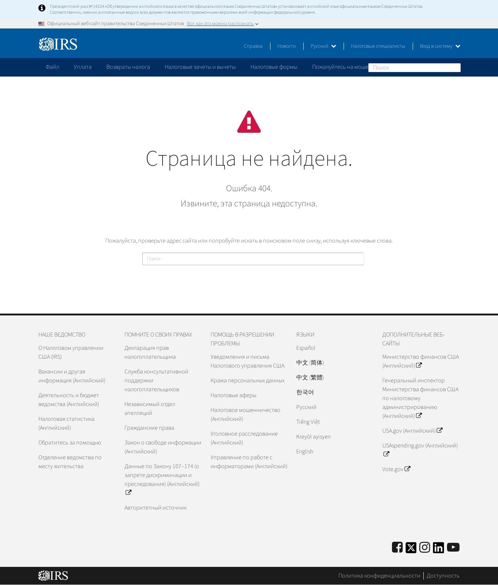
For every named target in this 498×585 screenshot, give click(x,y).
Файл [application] (52, 67)
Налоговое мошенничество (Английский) (245, 414)
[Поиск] (414, 67)
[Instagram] (424, 548)
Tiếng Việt (308, 422)
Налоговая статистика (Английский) (66, 423)
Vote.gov (396, 469)
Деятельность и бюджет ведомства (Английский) (68, 399)
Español (305, 348)
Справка (253, 46)
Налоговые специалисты (378, 46)
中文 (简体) (310, 363)
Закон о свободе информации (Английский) (162, 447)
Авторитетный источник (155, 508)
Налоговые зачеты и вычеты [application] (200, 67)
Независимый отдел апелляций (149, 408)
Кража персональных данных (247, 380)
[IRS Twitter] (411, 550)
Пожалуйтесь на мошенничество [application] (354, 67)
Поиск (454, 67)
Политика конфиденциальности (379, 575)
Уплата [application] (83, 67)
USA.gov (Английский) (412, 431)
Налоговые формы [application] (273, 67)
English (304, 451)
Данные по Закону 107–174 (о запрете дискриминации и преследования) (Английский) (161, 479)
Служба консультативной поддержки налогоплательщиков (156, 380)
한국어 (305, 392)
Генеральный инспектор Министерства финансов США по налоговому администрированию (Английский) (420, 398)
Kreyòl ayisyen (313, 437)
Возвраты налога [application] (128, 67)
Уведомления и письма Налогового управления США (247, 361)
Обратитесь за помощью (69, 443)
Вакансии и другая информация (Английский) (71, 376)
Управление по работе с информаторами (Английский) (249, 461)
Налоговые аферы (233, 395)
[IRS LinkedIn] (438, 550)
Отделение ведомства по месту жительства (70, 461)
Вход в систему (440, 46)
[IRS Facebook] (397, 548)
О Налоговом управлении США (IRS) (70, 352)
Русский (323, 46)
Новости (286, 46)
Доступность (443, 575)
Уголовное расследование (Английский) (244, 438)
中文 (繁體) (310, 377)
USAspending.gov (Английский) (420, 450)
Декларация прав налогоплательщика (150, 352)
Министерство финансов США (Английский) (420, 361)
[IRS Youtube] (453, 548)
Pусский (306, 407)
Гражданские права (149, 428)
